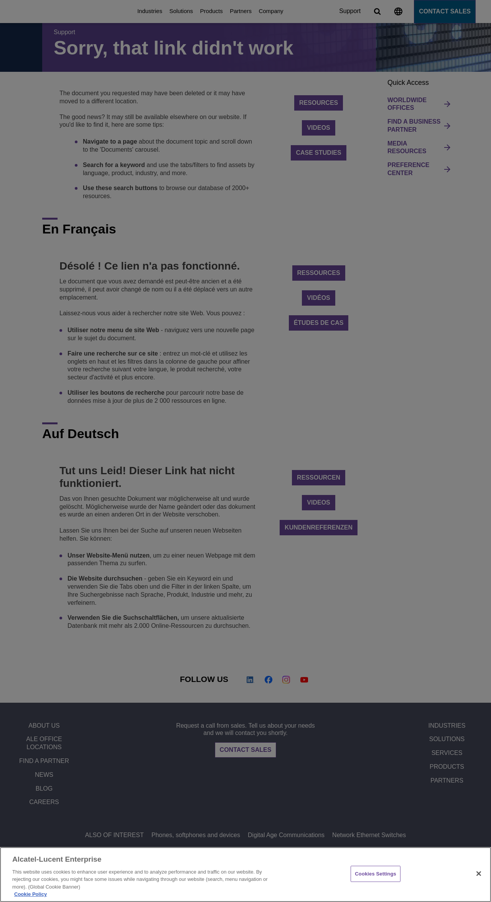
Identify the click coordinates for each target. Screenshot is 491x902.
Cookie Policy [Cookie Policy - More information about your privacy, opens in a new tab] (30, 894)
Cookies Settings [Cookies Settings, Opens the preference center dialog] (375, 874)
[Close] (478, 873)
